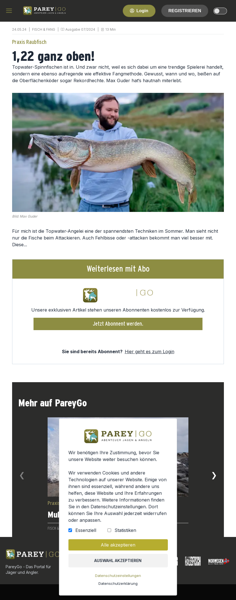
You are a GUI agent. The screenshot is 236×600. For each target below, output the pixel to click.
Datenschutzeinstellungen (118, 578)
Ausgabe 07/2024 (80, 29)
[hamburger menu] (9, 10)
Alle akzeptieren (118, 548)
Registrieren (185, 10)
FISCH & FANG (43, 29)
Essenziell (87, 534)
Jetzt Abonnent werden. (118, 324)
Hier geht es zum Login (149, 351)
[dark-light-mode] (220, 11)
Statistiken (125, 534)
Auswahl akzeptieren (118, 563)
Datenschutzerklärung (118, 585)
